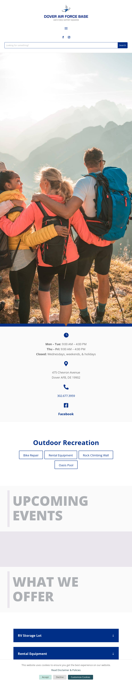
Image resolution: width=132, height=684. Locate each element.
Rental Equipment (61, 455)
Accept (45, 677)
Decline (60, 677)
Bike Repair (31, 455)
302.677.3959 (66, 396)
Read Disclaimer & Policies (66, 670)
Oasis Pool (66, 465)
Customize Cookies (80, 677)
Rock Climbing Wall (96, 455)
